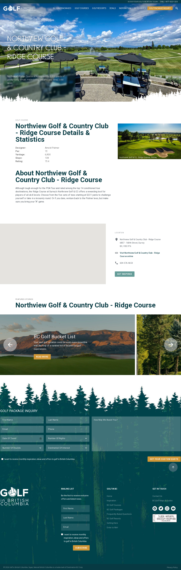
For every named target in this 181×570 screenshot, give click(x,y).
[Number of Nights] (67, 438)
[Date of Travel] (22, 438)
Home (109, 496)
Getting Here (112, 523)
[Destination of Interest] (67, 448)
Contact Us (157, 496)
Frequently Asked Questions (119, 514)
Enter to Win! (112, 527)
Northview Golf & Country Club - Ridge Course (85, 305)
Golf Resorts (99, 8)
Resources (140, 8)
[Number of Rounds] (22, 448)
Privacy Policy (172, 567)
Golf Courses (82, 8)
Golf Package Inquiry (160, 8)
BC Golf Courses (114, 505)
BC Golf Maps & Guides (162, 500)
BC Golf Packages (62, 8)
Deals (113, 8)
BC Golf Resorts (114, 518)
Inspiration (125, 8)
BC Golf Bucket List (54, 336)
